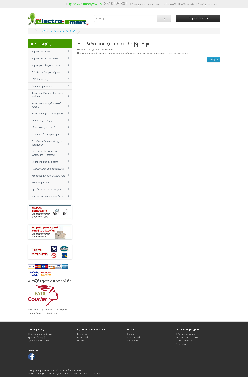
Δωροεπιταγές (134, 337)
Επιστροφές (83, 337)
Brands (130, 333)
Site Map (81, 340)
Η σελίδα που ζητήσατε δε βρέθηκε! (57, 31)
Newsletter (181, 344)
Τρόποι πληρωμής (37, 337)
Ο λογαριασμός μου (185, 333)
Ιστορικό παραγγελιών (187, 337)
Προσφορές (132, 340)
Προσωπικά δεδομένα (39, 340)
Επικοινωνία (83, 333)
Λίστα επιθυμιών (184, 340)
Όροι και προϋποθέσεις (40, 333)
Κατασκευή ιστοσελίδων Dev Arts (64, 370)
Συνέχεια (213, 59)
